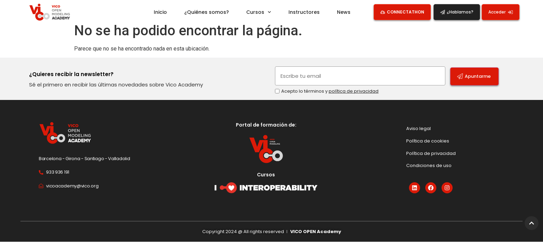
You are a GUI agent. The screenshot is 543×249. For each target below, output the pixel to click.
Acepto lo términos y (330, 96)
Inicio (160, 12)
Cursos (258, 12)
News (343, 12)
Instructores (304, 12)
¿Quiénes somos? (206, 12)
